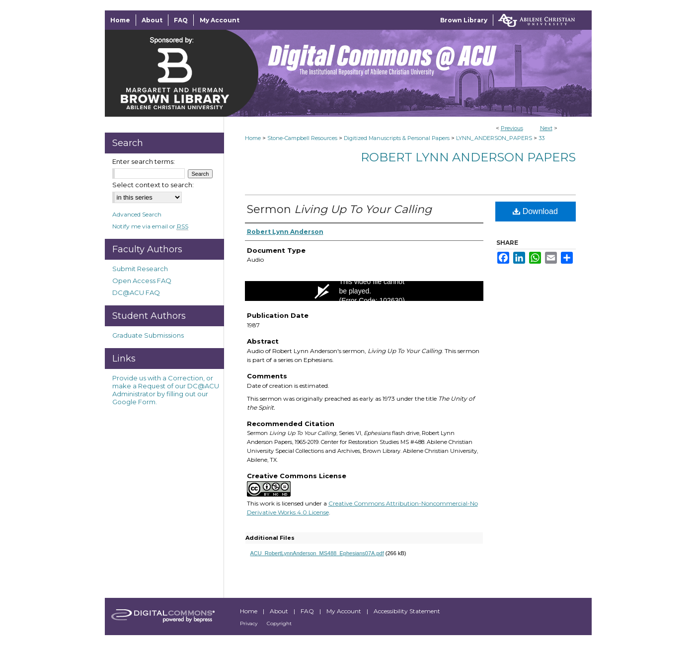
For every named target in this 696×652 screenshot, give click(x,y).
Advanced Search (136, 214)
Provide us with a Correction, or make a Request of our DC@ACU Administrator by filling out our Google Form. (165, 390)
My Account (344, 611)
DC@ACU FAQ (136, 292)
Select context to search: (153, 185)
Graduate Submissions (148, 335)
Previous (512, 128)
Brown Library (463, 20)
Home (253, 138)
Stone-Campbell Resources (302, 138)
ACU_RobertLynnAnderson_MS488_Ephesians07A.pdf (317, 553)
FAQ (308, 611)
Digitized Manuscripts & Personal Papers (397, 138)
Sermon (339, 209)
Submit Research (140, 269)
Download (535, 211)
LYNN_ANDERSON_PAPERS (494, 138)
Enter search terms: (143, 161)
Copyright (279, 623)
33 (541, 138)
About (280, 611)
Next (546, 128)
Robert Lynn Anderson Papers (468, 157)
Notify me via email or (150, 226)
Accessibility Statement (407, 611)
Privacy (249, 623)
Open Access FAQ (141, 281)
